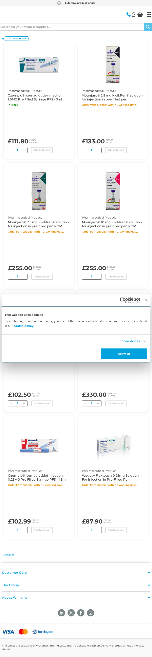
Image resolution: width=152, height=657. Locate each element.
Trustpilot (8, 554)
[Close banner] (146, 300)
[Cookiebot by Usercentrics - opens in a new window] (122, 300)
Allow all (124, 353)
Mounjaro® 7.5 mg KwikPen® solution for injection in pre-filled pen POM (38, 224)
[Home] (149, 14)
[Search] (148, 27)
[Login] (133, 14)
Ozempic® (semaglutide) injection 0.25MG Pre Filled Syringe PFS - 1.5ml (37, 477)
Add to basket (41, 150)
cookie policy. (23, 325)
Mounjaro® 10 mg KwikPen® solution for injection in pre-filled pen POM (112, 224)
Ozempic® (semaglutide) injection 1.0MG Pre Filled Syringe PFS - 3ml (35, 97)
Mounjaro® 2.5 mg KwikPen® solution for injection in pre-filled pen (112, 97)
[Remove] (11, 150)
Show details (131, 341)
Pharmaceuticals (17, 38)
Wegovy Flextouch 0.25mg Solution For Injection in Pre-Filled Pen (110, 477)
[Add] (24, 150)
